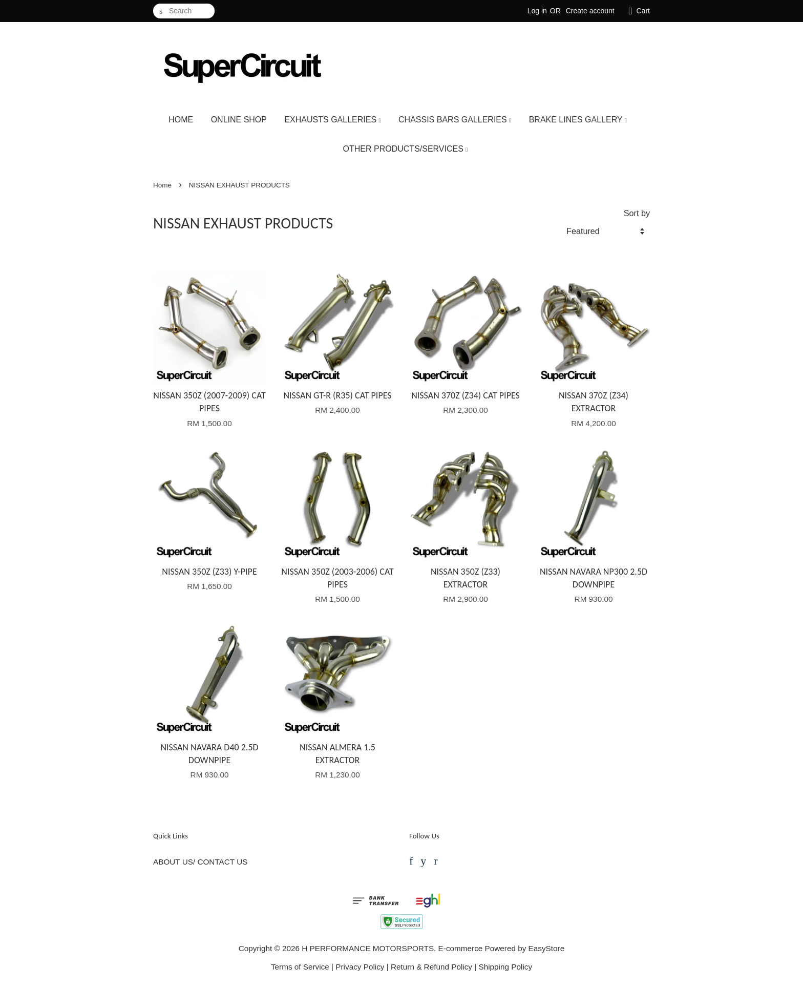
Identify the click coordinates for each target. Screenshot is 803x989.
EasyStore (547, 948)
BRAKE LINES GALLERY (578, 119)
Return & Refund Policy (431, 966)
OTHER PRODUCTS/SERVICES (405, 148)
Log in (537, 11)
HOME (180, 119)
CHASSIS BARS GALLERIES (454, 119)
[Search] (184, 11)
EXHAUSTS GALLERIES (332, 119)
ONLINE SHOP (239, 119)
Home (162, 185)
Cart (643, 11)
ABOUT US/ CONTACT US (200, 861)
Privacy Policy (359, 966)
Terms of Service (300, 966)
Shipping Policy (505, 966)
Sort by (637, 213)
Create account (590, 11)
